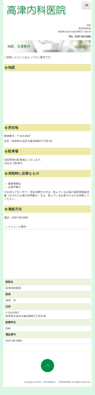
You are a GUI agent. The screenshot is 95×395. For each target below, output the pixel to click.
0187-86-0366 (83, 36)
